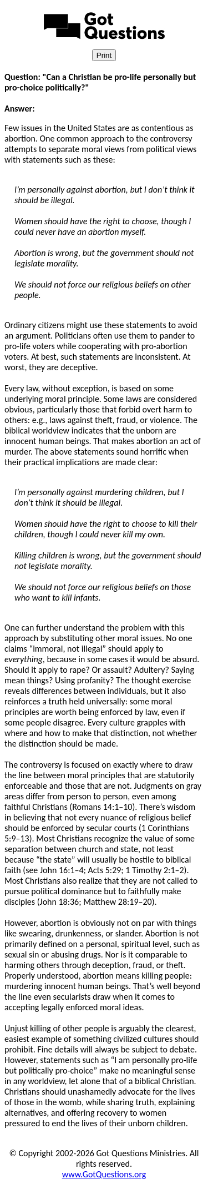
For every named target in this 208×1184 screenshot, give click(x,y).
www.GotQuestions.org (104, 1174)
